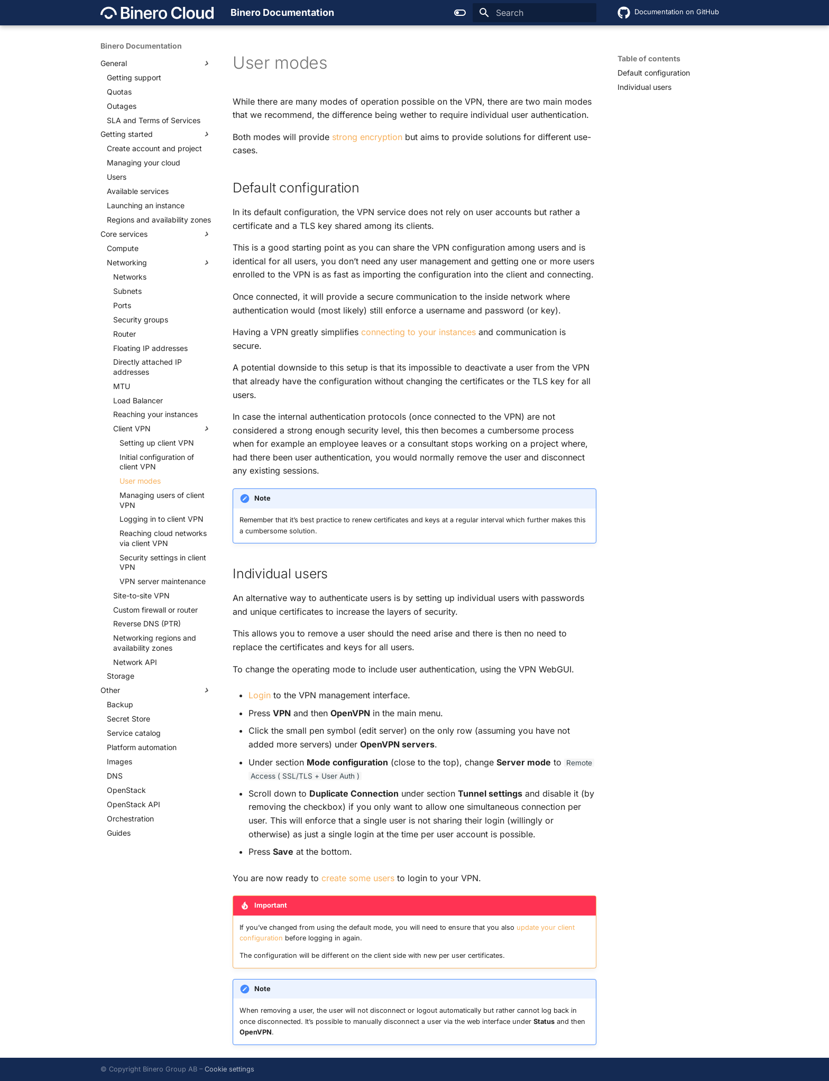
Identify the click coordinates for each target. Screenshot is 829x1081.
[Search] (534, 12)
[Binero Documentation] (157, 12)
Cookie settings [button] (229, 1069)
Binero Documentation (141, 45)
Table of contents (649, 58)
